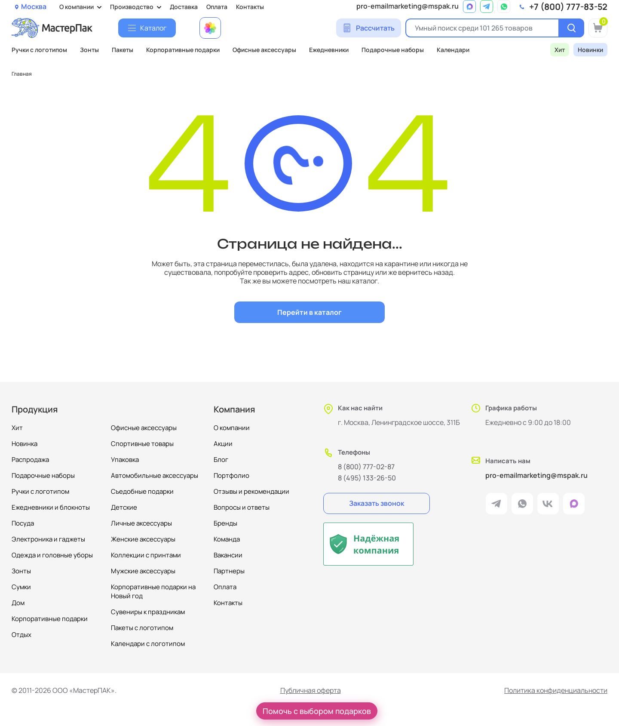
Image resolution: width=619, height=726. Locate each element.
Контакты (250, 7)
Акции (223, 443)
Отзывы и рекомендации (251, 491)
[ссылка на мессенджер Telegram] (486, 6)
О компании (76, 7)
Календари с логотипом (148, 643)
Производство (131, 7)
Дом (18, 602)
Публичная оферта (310, 690)
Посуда (23, 523)
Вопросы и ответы (242, 507)
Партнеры (229, 570)
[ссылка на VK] (548, 503)
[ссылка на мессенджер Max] (469, 6)
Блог (221, 459)
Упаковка (125, 459)
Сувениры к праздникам (148, 611)
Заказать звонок (376, 503)
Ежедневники (329, 50)
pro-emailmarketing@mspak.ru (407, 6)
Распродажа (30, 459)
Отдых (21, 634)
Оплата (216, 7)
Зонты (89, 50)
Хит (560, 50)
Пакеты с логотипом (142, 627)
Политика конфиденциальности (555, 690)
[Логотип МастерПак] (52, 28)
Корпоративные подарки (183, 50)
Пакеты (122, 50)
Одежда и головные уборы (52, 555)
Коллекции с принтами (146, 555)
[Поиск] (571, 27)
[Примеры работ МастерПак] (210, 28)
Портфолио (231, 475)
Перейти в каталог (309, 312)
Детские (124, 507)
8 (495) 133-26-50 (367, 478)
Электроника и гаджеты (48, 539)
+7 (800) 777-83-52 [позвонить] (568, 7)
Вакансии (228, 555)
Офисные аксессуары (264, 50)
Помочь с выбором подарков (317, 711)
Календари (453, 50)
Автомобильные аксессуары (154, 475)
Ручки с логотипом (39, 50)
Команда (227, 539)
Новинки (590, 50)
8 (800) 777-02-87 (366, 466)
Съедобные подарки (142, 491)
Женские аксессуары (143, 539)
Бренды (225, 523)
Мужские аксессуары (143, 570)
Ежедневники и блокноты (51, 507)
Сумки (21, 586)
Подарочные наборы (393, 50)
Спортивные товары (142, 443)
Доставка (184, 7)
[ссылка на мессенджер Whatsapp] (503, 6)
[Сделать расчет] (368, 27)
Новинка (24, 443)
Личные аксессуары (141, 523)
